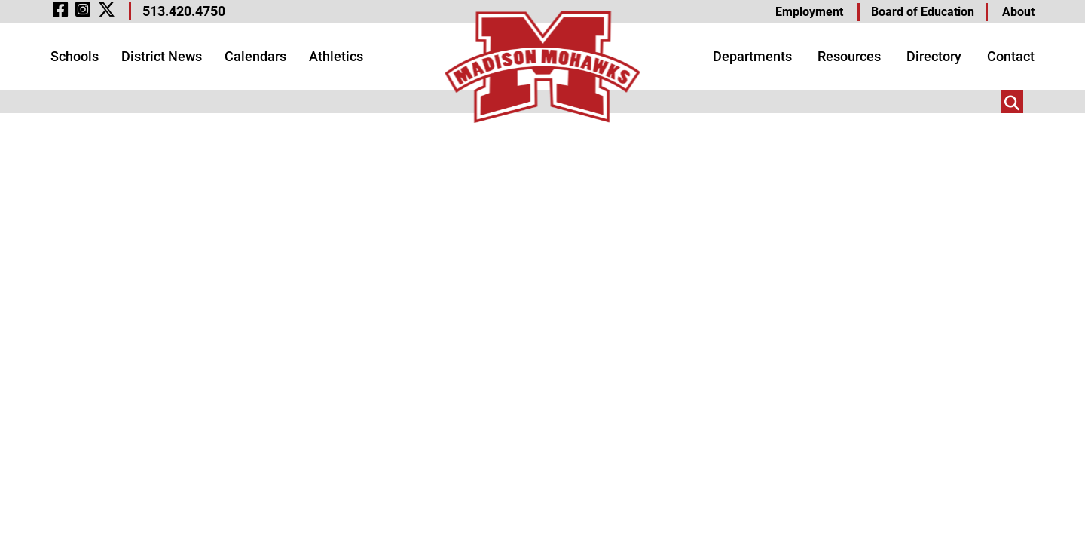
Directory (933, 56)
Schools (74, 56)
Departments (752, 56)
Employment (809, 12)
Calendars (255, 56)
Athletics (336, 56)
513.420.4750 (183, 11)
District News (161, 56)
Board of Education (922, 12)
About (1018, 12)
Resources (849, 56)
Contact (1011, 56)
